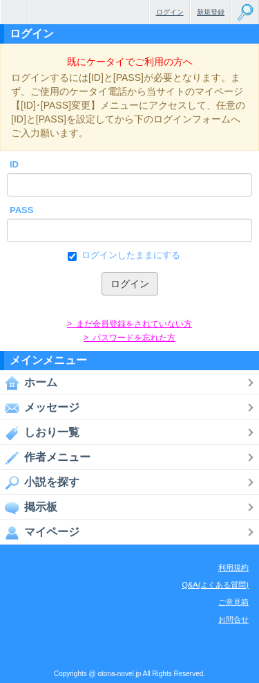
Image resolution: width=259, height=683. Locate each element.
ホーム (28, 382)
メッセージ (39, 407)
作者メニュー (45, 457)
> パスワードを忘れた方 (129, 338)
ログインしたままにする (129, 255)
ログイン (170, 12)
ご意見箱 (233, 602)
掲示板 (28, 507)
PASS (21, 210)
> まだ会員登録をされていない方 (129, 324)
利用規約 (233, 567)
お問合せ (233, 619)
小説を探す (39, 482)
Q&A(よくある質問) (215, 585)
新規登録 (210, 12)
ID (14, 164)
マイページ (39, 532)
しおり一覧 (39, 432)
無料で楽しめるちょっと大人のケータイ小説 (14, 12)
